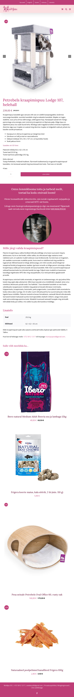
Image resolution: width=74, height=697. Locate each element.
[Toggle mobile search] (66, 9)
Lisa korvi (45, 174)
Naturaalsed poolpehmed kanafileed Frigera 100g (37, 670)
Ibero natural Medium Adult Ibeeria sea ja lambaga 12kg (37, 416)
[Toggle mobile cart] (62, 9)
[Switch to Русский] (22, 2)
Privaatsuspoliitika (50, 685)
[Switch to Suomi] (37, 2)
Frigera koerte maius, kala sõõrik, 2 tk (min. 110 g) (37, 492)
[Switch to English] (29, 2)
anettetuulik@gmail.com (34, 685)
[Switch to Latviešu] (52, 2)
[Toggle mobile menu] (70, 9)
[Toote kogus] (10, 174)
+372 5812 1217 (29, 337)
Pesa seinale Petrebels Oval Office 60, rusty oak (37, 594)
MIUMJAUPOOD (58, 209)
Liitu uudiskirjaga (37, 688)
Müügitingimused (63, 685)
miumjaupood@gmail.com (55, 337)
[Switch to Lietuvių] (44, 2)
